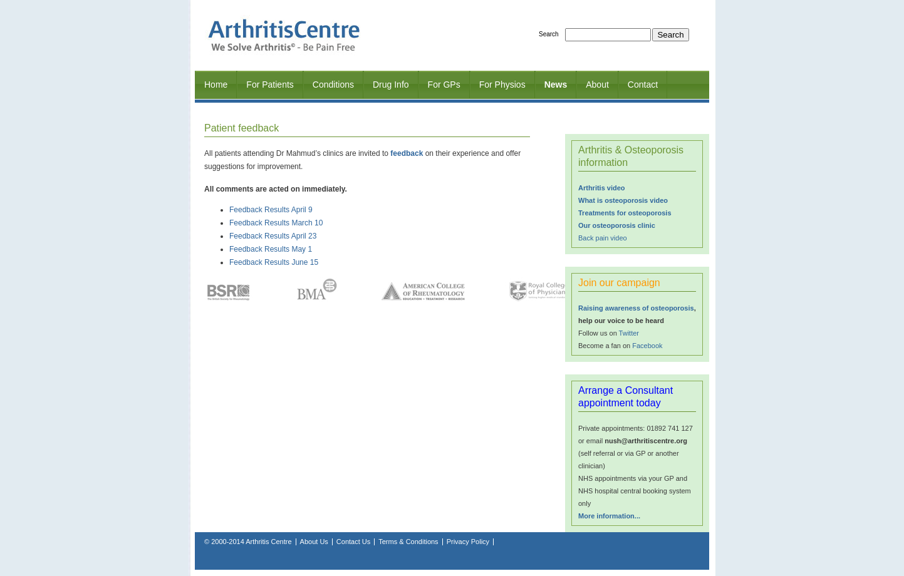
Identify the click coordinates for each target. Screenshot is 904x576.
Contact (643, 85)
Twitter (629, 333)
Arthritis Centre (268, 541)
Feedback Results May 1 (270, 249)
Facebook (647, 345)
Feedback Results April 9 (271, 209)
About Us (314, 541)
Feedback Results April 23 (272, 236)
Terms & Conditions (408, 541)
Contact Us (353, 541)
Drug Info (391, 85)
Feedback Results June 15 (273, 262)
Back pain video (602, 238)
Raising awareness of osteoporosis (636, 308)
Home (215, 85)
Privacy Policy (468, 541)
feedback (406, 153)
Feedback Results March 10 (276, 223)
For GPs (444, 85)
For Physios (502, 85)
